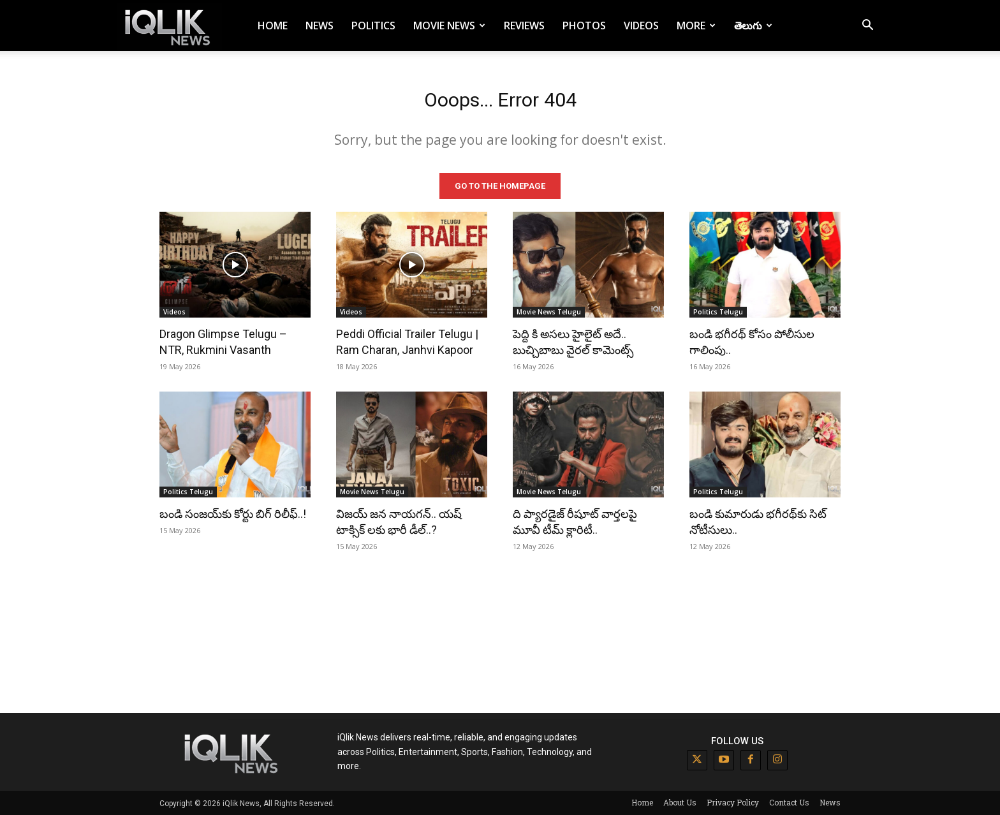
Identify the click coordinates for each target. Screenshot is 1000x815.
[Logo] (169, 26)
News (319, 25)
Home (273, 25)
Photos (584, 25)
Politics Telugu (718, 311)
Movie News (449, 25)
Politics (373, 25)
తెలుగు (753, 25)
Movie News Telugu (549, 311)
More (696, 25)
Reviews (524, 25)
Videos (641, 25)
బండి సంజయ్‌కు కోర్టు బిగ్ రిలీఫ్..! (232, 513)
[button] (867, 26)
